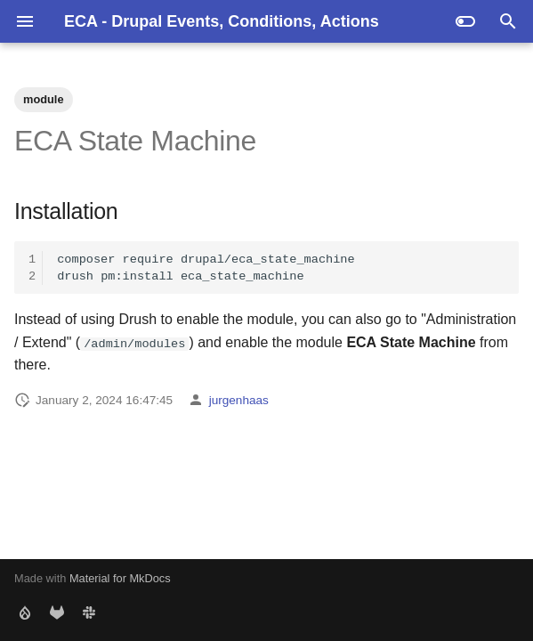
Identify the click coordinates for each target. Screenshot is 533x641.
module (43, 99)
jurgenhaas (239, 400)
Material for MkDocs (120, 578)
